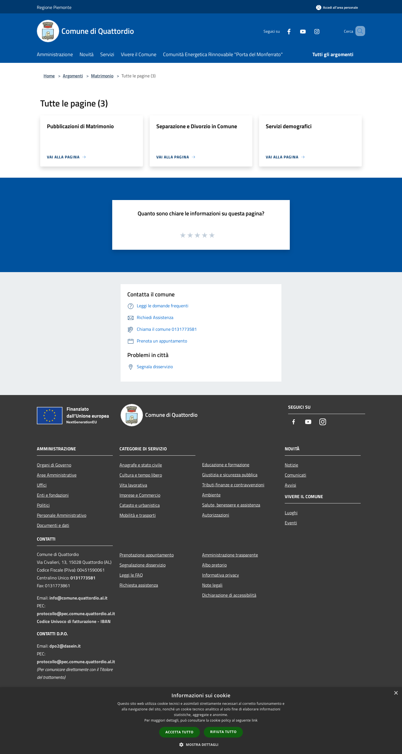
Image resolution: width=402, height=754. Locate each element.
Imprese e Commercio (139, 495)
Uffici (42, 485)
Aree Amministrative (56, 475)
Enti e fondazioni (53, 495)
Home (49, 75)
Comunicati (295, 475)
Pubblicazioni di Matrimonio (80, 126)
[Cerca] (358, 31)
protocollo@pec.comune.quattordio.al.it (76, 613)
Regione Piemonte (54, 7)
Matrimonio (102, 75)
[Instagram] (308, 31)
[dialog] (201, 720)
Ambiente (211, 494)
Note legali (212, 585)
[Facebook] (280, 31)
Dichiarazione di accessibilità (229, 595)
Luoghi (291, 512)
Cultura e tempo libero (140, 475)
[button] (201, 744)
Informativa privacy (220, 575)
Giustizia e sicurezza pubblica (229, 474)
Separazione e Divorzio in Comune (196, 126)
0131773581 (82, 577)
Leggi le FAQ (131, 575)
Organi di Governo (54, 465)
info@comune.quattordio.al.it (78, 597)
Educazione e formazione (225, 464)
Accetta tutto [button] (179, 732)
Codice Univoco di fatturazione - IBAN (74, 621)
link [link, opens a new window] (255, 720)
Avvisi (290, 485)
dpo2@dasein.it (65, 646)
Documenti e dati (53, 525)
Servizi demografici (289, 126)
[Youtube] (294, 31)
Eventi (291, 522)
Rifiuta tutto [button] (223, 731)
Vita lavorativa (133, 485)
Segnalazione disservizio (142, 565)
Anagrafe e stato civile (140, 465)
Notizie (291, 465)
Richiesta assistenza (138, 585)
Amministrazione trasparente (230, 554)
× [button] (396, 693)
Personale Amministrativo (61, 515)
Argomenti (73, 75)
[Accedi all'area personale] (337, 7)
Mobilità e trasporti (137, 515)
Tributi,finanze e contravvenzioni (233, 484)
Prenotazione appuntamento (146, 554)
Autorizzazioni (215, 515)
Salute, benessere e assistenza (231, 504)
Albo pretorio (214, 565)
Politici (43, 505)
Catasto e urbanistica (139, 505)
